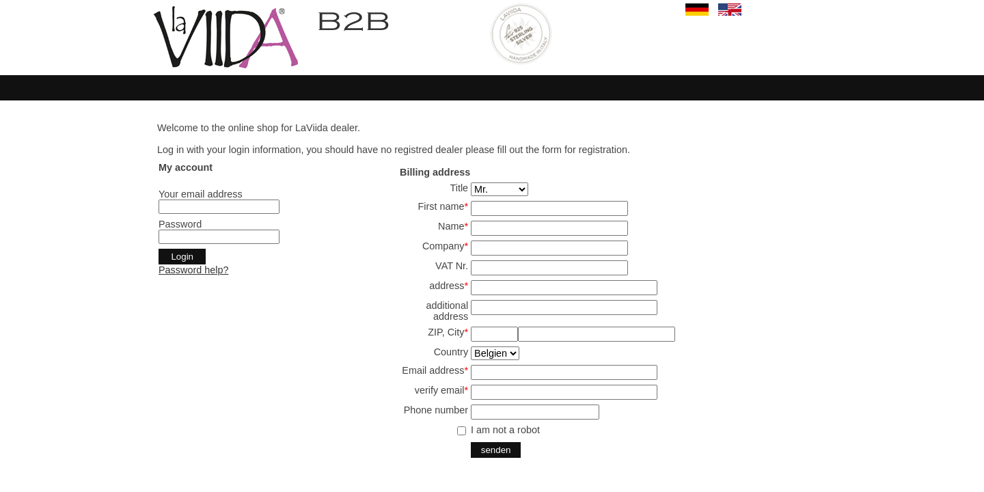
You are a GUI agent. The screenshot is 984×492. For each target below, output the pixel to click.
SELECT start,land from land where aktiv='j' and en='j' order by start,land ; (495, 353)
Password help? (193, 269)
